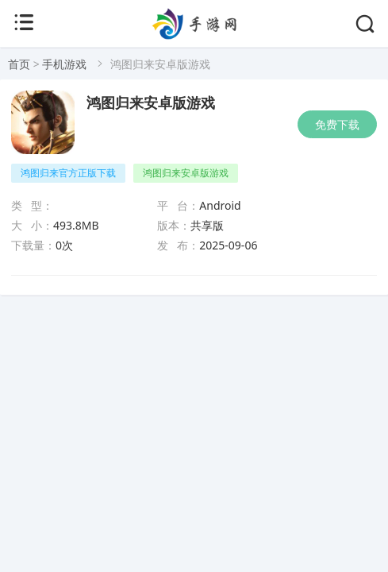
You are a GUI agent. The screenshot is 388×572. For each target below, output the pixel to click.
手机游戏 (64, 64)
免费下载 (337, 124)
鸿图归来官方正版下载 (68, 173)
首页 (19, 64)
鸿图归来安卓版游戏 (150, 103)
